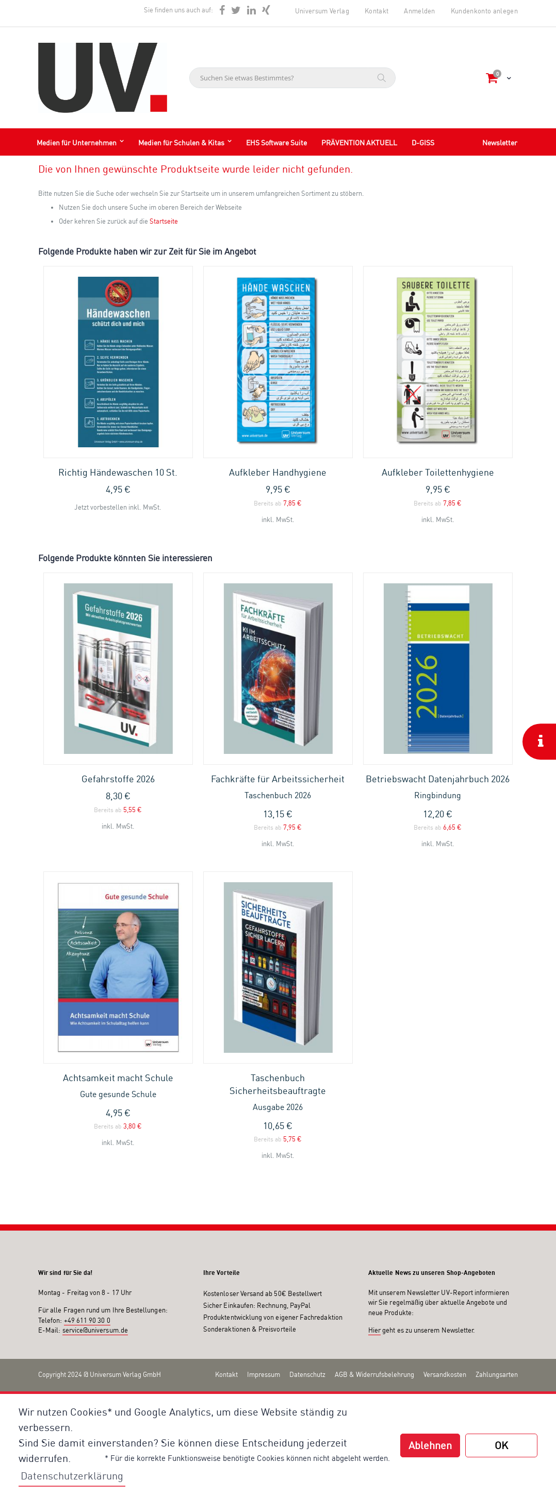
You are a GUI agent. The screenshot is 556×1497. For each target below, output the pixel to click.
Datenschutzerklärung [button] (72, 1475)
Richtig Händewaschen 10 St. (117, 472)
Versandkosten (444, 1374)
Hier (374, 1330)
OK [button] (501, 1445)
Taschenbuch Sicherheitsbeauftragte (278, 1092)
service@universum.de (95, 1330)
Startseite (164, 221)
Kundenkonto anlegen (484, 11)
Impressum (263, 1374)
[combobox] (292, 78)
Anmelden (419, 11)
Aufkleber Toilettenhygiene (438, 472)
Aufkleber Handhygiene (277, 472)
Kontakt (376, 11)
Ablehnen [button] (430, 1445)
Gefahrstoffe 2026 (118, 778)
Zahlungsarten (497, 1374)
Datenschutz (307, 1374)
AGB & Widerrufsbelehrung (374, 1374)
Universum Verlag (322, 11)
